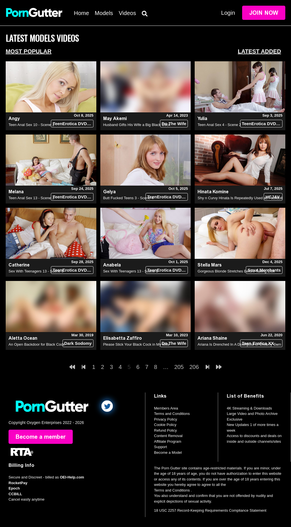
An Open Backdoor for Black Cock (37, 344)
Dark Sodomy (78, 343)
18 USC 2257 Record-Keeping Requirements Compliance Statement (210, 510)
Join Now (263, 12)
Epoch (14, 488)
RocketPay (18, 483)
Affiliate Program (167, 441)
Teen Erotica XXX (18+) (262, 343)
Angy (14, 118)
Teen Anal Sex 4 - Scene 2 (219, 125)
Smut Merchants (264, 270)
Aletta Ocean (23, 338)
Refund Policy (165, 430)
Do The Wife (174, 123)
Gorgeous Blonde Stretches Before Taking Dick (236, 271)
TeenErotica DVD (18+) (73, 123)
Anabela (112, 265)
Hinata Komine (213, 191)
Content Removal (168, 436)
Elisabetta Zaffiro (122, 338)
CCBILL (15, 494)
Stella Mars (210, 265)
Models (104, 13)
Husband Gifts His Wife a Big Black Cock (136, 125)
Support (160, 447)
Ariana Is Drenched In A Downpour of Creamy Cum (239, 344)
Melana (16, 191)
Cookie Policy (165, 425)
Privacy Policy (165, 419)
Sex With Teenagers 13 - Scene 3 (130, 271)
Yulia (202, 118)
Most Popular (28, 51)
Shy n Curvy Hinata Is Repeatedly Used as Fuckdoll (240, 198)
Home (81, 13)
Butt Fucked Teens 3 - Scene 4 (128, 198)
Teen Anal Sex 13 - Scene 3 (31, 198)
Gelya (109, 191)
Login (228, 13)
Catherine (19, 265)
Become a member (41, 436)
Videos (127, 13)
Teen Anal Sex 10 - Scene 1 (31, 125)
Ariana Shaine (212, 338)
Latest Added (259, 51)
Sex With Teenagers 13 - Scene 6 (36, 271)
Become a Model (168, 452)
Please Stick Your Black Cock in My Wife (136, 344)
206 (194, 367)
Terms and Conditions (172, 413)
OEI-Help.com (72, 477)
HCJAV (272, 196)
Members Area (166, 408)
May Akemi (115, 118)
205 (179, 367)
